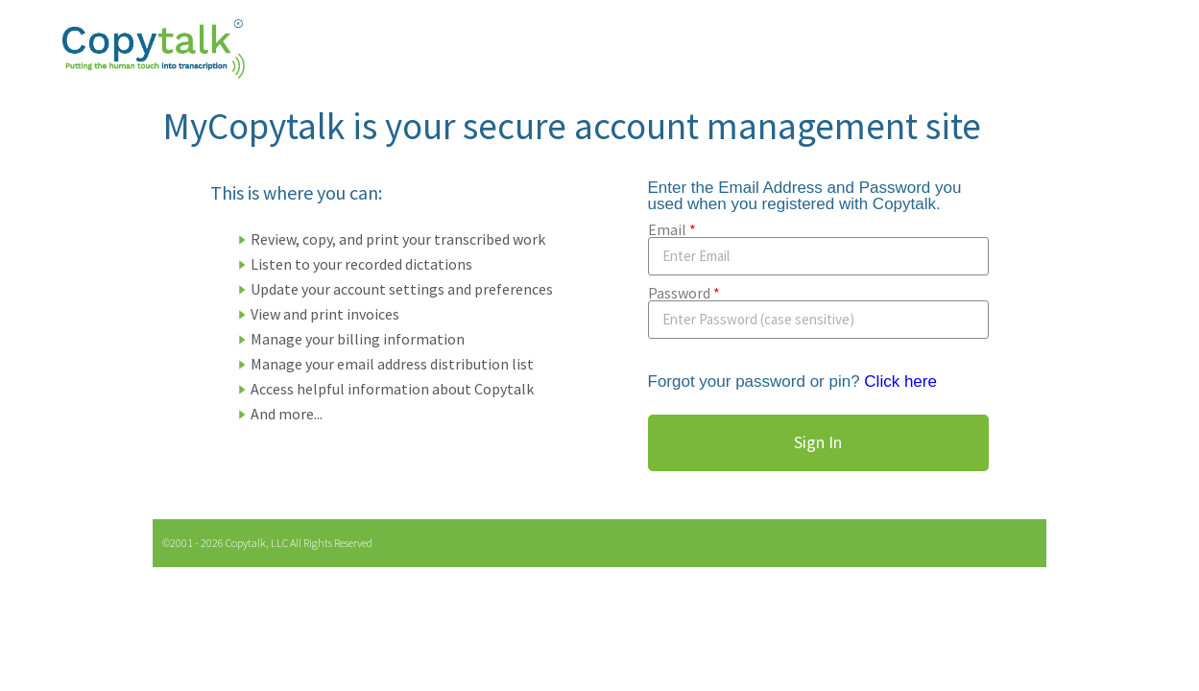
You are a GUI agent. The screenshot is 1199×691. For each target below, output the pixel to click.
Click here (900, 381)
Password (679, 292)
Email (667, 229)
